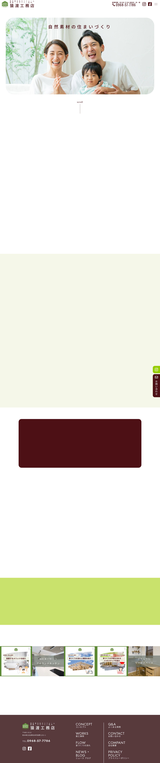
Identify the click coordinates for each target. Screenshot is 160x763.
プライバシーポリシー (123, 755)
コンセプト (91, 726)
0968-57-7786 (126, 4)
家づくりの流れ (91, 744)
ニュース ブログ (91, 755)
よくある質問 (123, 726)
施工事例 (91, 735)
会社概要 (123, 744)
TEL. (36, 741)
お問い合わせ (123, 735)
